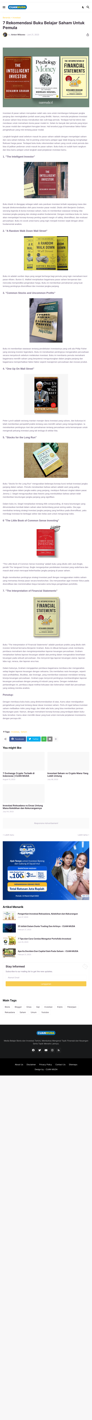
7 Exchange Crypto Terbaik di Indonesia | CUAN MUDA (18, 816)
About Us (19, 1106)
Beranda (6, 18)
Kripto (60, 1048)
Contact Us (60, 1106)
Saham (24, 773)
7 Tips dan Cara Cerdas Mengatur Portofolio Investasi (44, 980)
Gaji (38, 1048)
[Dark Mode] (83, 7)
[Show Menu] (4, 7)
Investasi (17, 18)
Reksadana (10, 1054)
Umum (33, 1054)
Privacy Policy (45, 1106)
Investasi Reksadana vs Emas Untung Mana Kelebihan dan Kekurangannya (23, 848)
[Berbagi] (87, 34)
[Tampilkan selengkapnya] (55, 780)
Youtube (45, 1054)
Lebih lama (83, 876)
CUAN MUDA (51, 1111)
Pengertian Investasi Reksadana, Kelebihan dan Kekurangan (48, 955)
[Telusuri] (88, 7)
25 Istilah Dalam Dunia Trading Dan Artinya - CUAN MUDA (46, 968)
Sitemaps (73, 1106)
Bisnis (7, 1048)
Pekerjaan (71, 1048)
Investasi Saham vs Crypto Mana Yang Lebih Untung (67, 816)
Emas (29, 1048)
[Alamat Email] (46, 1019)
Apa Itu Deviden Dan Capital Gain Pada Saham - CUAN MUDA (48, 993)
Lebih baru (9, 876)
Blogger (18, 1048)
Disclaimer (31, 1106)
